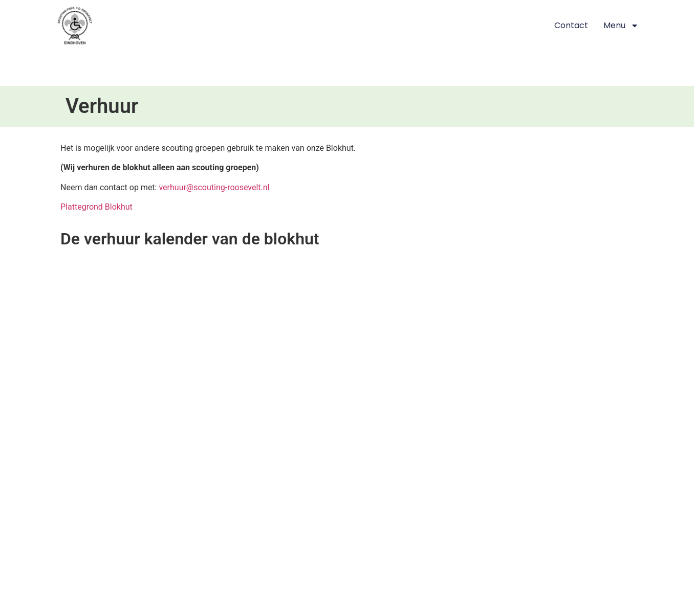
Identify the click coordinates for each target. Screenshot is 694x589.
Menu (621, 25)
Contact (571, 25)
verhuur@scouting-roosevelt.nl (214, 187)
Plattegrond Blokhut (96, 207)
